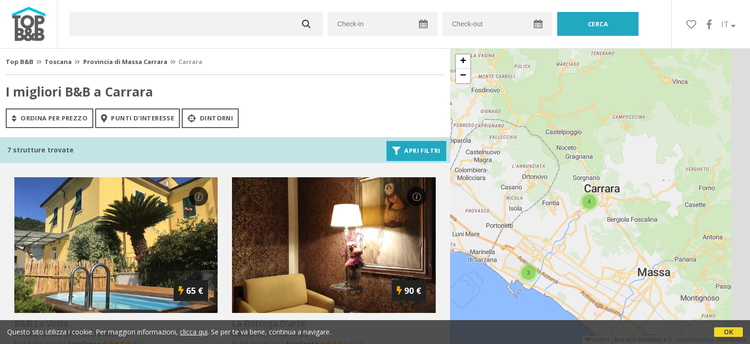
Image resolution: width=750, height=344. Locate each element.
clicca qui (194, 331)
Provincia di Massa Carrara (125, 61)
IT (728, 24)
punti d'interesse (137, 118)
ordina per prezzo (49, 118)
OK (728, 331)
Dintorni (210, 118)
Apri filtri (416, 151)
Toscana (58, 61)
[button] (528, 272)
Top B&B (19, 61)
